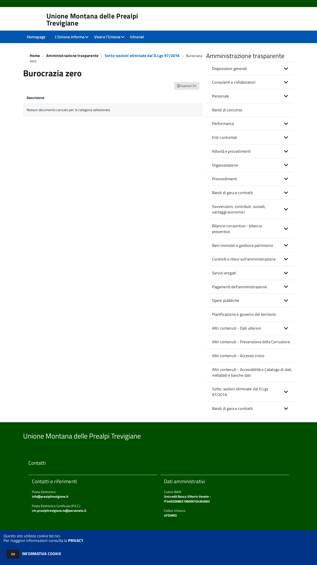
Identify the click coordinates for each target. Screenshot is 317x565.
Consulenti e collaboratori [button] (234, 82)
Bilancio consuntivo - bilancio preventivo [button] (237, 229)
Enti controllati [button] (224, 137)
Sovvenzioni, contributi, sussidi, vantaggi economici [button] (239, 209)
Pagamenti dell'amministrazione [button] (239, 287)
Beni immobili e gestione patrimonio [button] (242, 245)
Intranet (137, 37)
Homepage (36, 37)
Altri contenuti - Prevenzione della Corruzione (251, 342)
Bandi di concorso (227, 110)
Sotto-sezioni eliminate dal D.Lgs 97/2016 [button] (240, 392)
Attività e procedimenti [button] (231, 151)
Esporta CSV (186, 85)
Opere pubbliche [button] (225, 300)
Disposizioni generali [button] (229, 69)
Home (35, 56)
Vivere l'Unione (107, 37)
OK (13, 554)
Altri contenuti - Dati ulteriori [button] (236, 328)
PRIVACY (75, 540)
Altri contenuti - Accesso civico (238, 356)
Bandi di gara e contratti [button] (232, 193)
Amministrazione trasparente (72, 56)
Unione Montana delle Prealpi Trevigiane (92, 19)
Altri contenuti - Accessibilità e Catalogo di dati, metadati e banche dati (252, 372)
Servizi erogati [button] (224, 273)
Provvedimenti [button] (224, 179)
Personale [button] (220, 96)
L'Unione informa (70, 37)
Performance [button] (223, 124)
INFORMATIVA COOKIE (41, 554)
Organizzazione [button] (225, 165)
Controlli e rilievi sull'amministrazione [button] (244, 259)
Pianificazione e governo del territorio (244, 314)
